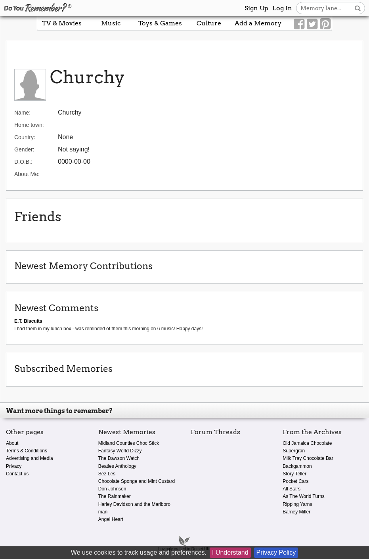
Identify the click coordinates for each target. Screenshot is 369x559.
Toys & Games (160, 23)
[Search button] (358, 8)
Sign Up (256, 8)
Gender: (24, 149)
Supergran (294, 451)
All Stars (291, 489)
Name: (22, 112)
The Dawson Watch (119, 458)
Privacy (13, 466)
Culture (209, 23)
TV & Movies (62, 23)
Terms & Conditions (26, 451)
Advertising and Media (29, 458)
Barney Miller (296, 512)
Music (111, 23)
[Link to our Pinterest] (325, 24)
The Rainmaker (114, 496)
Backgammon (297, 466)
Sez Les (106, 474)
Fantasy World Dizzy (120, 451)
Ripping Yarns (297, 504)
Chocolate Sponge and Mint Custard (136, 481)
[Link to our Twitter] (312, 24)
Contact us (17, 474)
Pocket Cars (295, 481)
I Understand (230, 552)
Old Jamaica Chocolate (307, 443)
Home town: (29, 125)
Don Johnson (112, 489)
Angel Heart (110, 519)
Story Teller (294, 474)
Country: (24, 137)
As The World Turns (304, 496)
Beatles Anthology (117, 466)
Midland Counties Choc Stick (128, 443)
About (12, 443)
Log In (282, 8)
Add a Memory (258, 23)
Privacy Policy (276, 552)
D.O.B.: (23, 162)
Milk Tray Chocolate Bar (308, 458)
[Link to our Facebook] (299, 24)
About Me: (27, 174)
